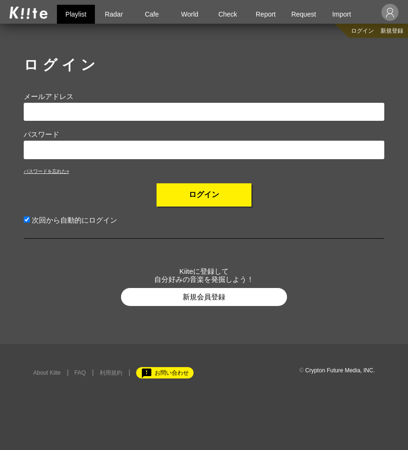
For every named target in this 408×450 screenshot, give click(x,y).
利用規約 (111, 372)
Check (227, 14)
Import (341, 14)
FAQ (80, 372)
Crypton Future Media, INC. (340, 370)
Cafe (152, 14)
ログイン (362, 30)
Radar (114, 14)
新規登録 (391, 30)
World (189, 14)
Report (266, 14)
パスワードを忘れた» (46, 171)
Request (303, 14)
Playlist (75, 14)
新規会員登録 (204, 297)
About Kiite (47, 372)
